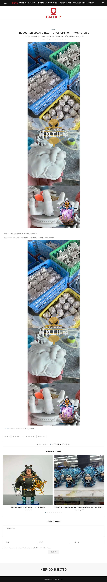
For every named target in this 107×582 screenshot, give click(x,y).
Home (15, 3)
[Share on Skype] (64, 444)
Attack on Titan (79, 3)
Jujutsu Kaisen (52, 3)
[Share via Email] (68, 444)
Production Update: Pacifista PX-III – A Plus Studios (27, 507)
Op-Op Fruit (16, 436)
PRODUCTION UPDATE (28, 436)
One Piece (40, 3)
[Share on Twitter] (56, 444)
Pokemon (23, 3)
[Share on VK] (60, 444)
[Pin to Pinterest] (58, 444)
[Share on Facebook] (54, 444)
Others (90, 3)
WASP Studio (41, 436)
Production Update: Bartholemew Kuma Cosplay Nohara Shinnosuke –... (79, 507)
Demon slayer (65, 3)
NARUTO (31, 3)
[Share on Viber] (66, 444)
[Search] (103, 3)
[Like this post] (52, 444)
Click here (6, 428)
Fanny (44, 39)
